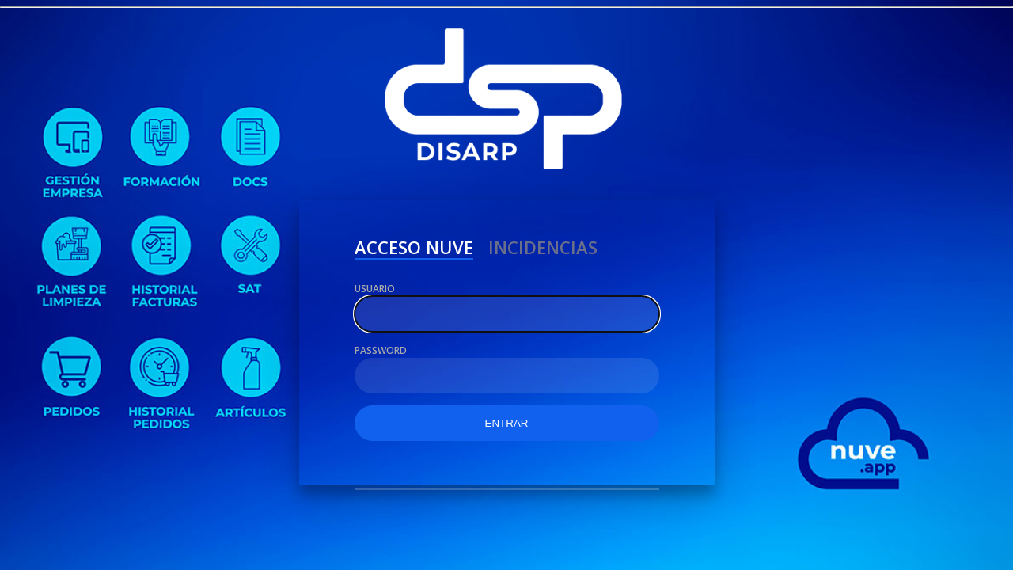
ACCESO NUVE (414, 249)
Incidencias (543, 249)
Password (381, 350)
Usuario (375, 288)
